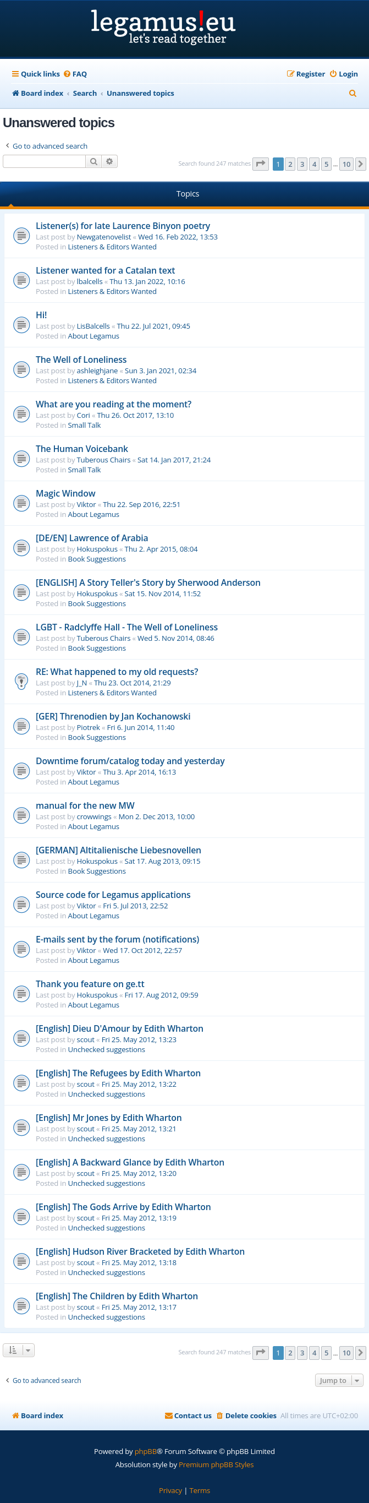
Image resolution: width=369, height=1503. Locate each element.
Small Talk (84, 425)
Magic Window (65, 493)
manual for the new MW (85, 805)
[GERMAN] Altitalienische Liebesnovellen (118, 850)
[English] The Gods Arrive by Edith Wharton (123, 1207)
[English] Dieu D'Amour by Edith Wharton (119, 1028)
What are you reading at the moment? (113, 404)
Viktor (86, 504)
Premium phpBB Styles (216, 1464)
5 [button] (326, 164)
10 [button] (346, 164)
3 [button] (302, 164)
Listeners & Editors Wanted (112, 247)
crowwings (94, 816)
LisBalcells (93, 326)
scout (86, 1039)
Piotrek (88, 727)
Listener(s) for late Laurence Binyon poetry (123, 226)
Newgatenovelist (104, 237)
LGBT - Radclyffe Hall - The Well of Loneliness (127, 627)
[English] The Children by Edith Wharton (117, 1296)
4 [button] (314, 164)
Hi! (41, 315)
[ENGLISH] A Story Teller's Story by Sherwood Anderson (148, 582)
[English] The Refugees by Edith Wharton (118, 1073)
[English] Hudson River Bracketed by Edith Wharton (140, 1251)
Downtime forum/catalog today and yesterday (130, 761)
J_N (82, 683)
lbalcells (90, 281)
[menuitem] (75, 74)
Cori (83, 415)
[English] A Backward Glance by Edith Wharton (130, 1162)
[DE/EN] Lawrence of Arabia (92, 538)
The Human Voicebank (82, 449)
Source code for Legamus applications (113, 895)
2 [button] (290, 164)
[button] (260, 164)
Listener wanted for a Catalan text (105, 270)
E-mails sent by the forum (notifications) (117, 939)
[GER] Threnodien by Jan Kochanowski (113, 716)
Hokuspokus (97, 549)
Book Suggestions (97, 559)
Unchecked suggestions (106, 1049)
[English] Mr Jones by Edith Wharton (109, 1118)
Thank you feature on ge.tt (90, 984)
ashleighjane (97, 370)
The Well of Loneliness (81, 359)
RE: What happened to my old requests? (117, 672)
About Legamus (93, 336)
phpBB (146, 1451)
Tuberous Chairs (104, 460)
